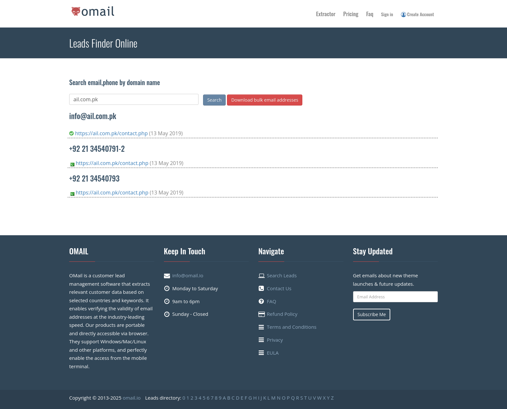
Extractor (326, 14)
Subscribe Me (372, 314)
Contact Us (279, 288)
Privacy (275, 340)
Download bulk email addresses (264, 100)
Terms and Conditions (292, 327)
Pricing (351, 14)
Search (214, 100)
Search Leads (282, 275)
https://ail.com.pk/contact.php (109, 133)
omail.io (132, 397)
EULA (273, 352)
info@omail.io (187, 275)
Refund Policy (282, 314)
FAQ (271, 301)
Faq (369, 14)
